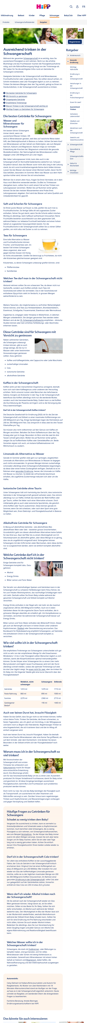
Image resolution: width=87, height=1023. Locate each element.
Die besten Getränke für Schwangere (21, 93)
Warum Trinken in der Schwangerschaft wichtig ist (27, 106)
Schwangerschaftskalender (24, 22)
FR (83, 6)
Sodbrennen (33, 949)
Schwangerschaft (31, 58)
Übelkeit (20, 628)
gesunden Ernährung (24, 471)
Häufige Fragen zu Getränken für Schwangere (25, 109)
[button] (71, 7)
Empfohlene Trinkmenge (16, 103)
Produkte (6, 22)
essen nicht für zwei (37, 669)
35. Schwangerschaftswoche (32, 320)
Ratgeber (43, 22)
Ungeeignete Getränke (15, 99)
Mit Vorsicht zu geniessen (16, 96)
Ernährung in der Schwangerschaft (30, 879)
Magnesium (31, 960)
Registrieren (74, 42)
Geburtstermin (9, 767)
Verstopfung (26, 834)
